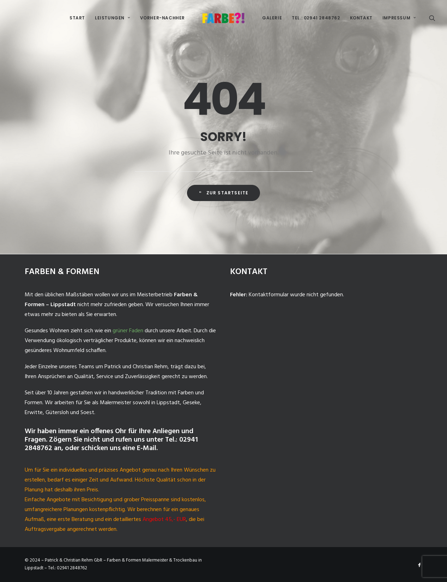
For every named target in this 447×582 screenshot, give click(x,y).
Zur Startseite (223, 193)
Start (77, 18)
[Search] (432, 18)
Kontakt (361, 18)
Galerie (272, 18)
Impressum (399, 18)
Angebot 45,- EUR (164, 519)
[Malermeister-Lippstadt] (223, 18)
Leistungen (112, 18)
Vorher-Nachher (162, 18)
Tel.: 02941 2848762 (316, 18)
